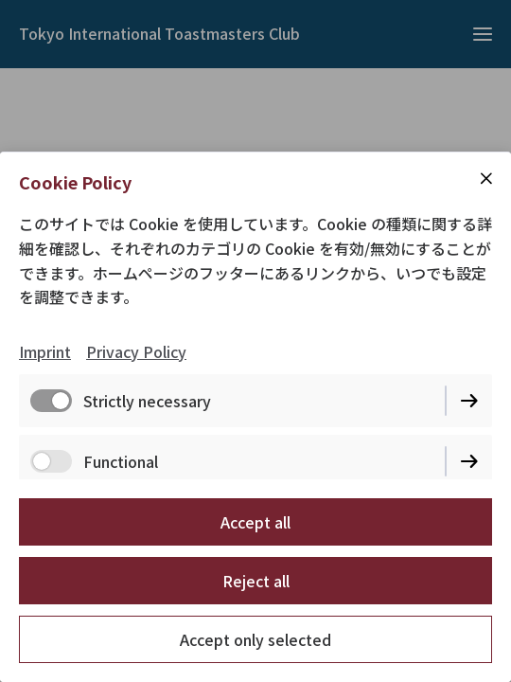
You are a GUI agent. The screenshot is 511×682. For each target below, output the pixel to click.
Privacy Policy (136, 351)
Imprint (45, 351)
